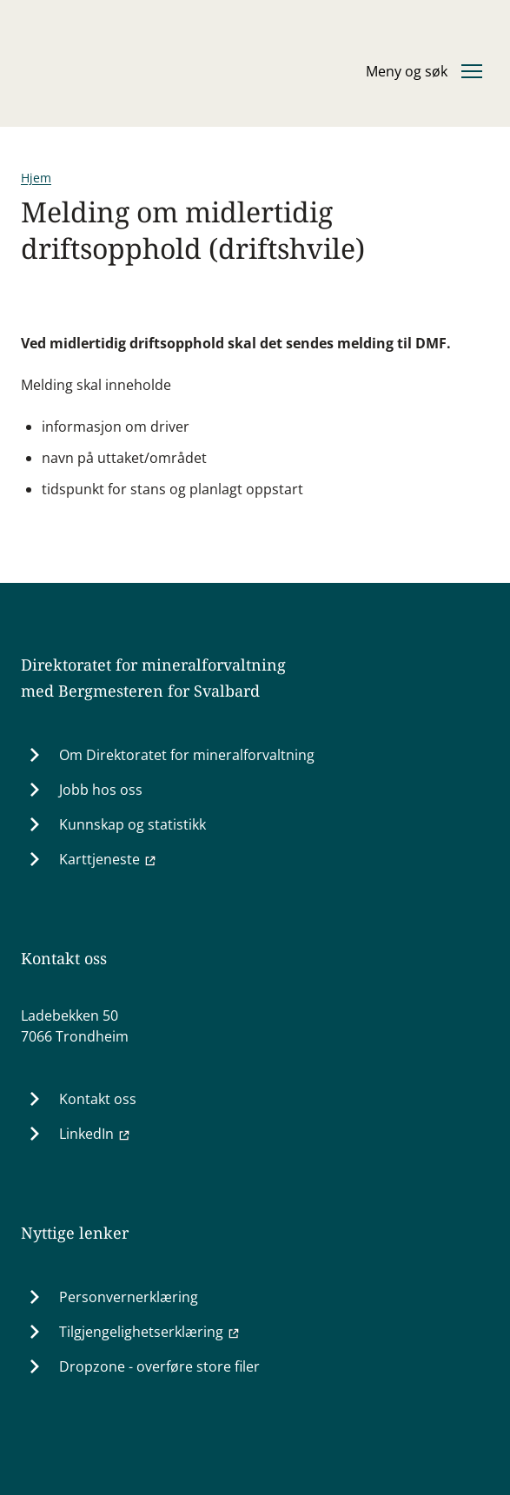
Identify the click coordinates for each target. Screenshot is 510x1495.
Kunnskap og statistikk (132, 824)
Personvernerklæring (128, 1296)
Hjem (36, 177)
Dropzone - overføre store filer (159, 1366)
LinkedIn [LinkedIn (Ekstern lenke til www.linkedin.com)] (95, 1133)
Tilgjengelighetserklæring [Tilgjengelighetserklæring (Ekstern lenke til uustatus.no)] (150, 1331)
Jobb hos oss (100, 789)
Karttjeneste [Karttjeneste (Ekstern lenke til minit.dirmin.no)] (108, 859)
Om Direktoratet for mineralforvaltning (187, 754)
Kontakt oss (97, 1098)
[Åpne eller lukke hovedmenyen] (424, 71)
